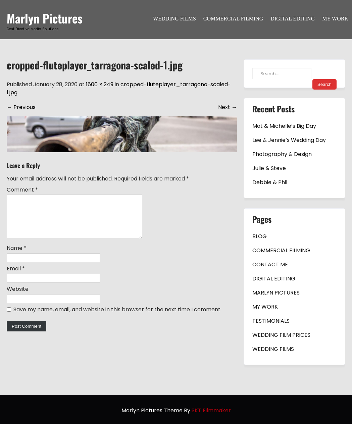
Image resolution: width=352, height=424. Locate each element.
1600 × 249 (99, 84)
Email (16, 276)
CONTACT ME (270, 264)
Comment (22, 190)
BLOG (259, 236)
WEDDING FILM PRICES (281, 335)
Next (227, 107)
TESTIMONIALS (271, 321)
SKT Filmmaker (211, 410)
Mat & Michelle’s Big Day (284, 126)
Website (18, 297)
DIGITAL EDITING (292, 18)
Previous (21, 107)
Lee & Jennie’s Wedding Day (289, 140)
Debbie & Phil (269, 182)
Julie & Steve (269, 168)
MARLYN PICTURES (276, 293)
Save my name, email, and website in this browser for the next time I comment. (117, 317)
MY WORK (335, 18)
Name (17, 256)
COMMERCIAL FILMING (233, 18)
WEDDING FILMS (174, 18)
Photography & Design (282, 154)
